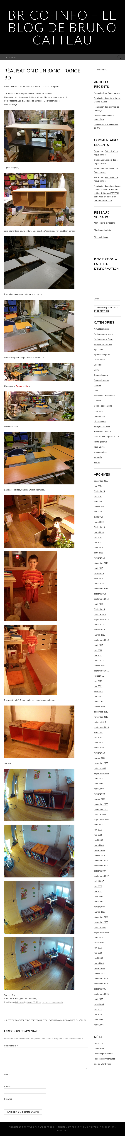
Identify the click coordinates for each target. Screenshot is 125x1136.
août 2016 (98, 553)
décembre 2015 (101, 563)
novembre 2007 (101, 866)
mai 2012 (98, 655)
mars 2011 (99, 696)
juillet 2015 (99, 573)
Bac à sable (99, 360)
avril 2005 (98, 1019)
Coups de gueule (101, 380)
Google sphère (22, 386)
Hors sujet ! (99, 411)
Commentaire (11, 1046)
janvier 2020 (99, 506)
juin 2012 (98, 650)
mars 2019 (99, 522)
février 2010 (99, 753)
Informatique (99, 416)
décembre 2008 (101, 804)
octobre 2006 (100, 927)
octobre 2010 (100, 722)
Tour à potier (99, 447)
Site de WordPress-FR (104, 1064)
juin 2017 (98, 537)
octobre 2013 (100, 614)
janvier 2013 (99, 635)
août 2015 (98, 568)
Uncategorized (100, 452)
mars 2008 (99, 845)
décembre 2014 (101, 589)
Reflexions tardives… (103, 431)
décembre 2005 (101, 978)
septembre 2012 (101, 640)
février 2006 (99, 968)
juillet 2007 (99, 881)
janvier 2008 (99, 855)
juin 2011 (98, 681)
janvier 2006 (99, 973)
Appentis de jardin (102, 354)
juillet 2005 (99, 1004)
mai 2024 (98, 486)
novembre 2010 (101, 717)
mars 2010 (99, 748)
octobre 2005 (100, 989)
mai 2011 (98, 686)
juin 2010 (98, 737)
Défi (96, 390)
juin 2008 (98, 830)
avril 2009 (98, 783)
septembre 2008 (101, 819)
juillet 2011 (99, 676)
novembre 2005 (101, 984)
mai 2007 (98, 891)
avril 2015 (98, 578)
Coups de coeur (101, 375)
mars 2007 (99, 901)
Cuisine (97, 385)
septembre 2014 (101, 599)
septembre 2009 (101, 773)
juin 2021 (98, 496)
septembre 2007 (101, 876)
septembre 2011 (101, 671)
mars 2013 (99, 624)
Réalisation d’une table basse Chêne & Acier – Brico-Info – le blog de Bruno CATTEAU (107, 189)
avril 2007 (98, 896)
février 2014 (99, 609)
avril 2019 (98, 517)
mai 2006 (98, 953)
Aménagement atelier (103, 334)
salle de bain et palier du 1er (107, 436)
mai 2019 (98, 512)
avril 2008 (98, 840)
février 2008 (99, 850)
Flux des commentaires (104, 1059)
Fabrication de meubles (104, 395)
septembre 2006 (101, 932)
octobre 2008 (100, 814)
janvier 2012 (99, 665)
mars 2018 (99, 532)
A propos (11, 57)
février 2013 (99, 630)
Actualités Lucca (101, 329)
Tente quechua (100, 442)
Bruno (97, 151)
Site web (8, 1099)
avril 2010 (98, 742)
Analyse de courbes (103, 344)
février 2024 (99, 491)
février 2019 (99, 527)
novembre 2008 (101, 809)
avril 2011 (98, 691)
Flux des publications (103, 1054)
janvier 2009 (99, 799)
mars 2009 (99, 789)
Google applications (103, 406)
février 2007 (99, 907)
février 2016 (99, 558)
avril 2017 (98, 547)
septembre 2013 (101, 619)
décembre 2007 (101, 860)
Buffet (96, 370)
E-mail (7, 1086)
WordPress (47, 1127)
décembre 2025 (101, 481)
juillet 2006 (99, 943)
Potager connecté (102, 426)
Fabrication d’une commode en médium (68, 1020)
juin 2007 (98, 886)
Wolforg (62, 1130)
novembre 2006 (101, 922)
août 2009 (98, 778)
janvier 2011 (99, 707)
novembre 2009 (101, 763)
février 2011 (99, 701)
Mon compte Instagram (104, 223)
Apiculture (98, 349)
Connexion (99, 1048)
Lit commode (100, 421)
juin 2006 (98, 948)
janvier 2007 (99, 912)
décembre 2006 (101, 917)
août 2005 (98, 999)
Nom (7, 1074)
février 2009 (99, 794)
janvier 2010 (99, 758)
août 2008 (98, 825)
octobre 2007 (100, 871)
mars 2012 (99, 660)
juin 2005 (98, 1009)
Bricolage (19, 1002)
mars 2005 (99, 1025)
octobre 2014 (100, 594)
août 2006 (98, 937)
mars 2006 (99, 963)
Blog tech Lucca (101, 237)
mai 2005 (98, 1014)
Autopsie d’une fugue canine (107, 93)
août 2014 (98, 604)
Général (97, 401)
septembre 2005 (101, 994)
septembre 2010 (101, 727)
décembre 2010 (101, 712)
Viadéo (97, 462)
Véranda (98, 457)
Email (96, 299)
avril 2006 (98, 958)
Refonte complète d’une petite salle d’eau (26, 1020)
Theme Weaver (89, 1127)
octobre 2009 (100, 768)
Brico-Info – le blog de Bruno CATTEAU (62, 27)
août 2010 (98, 732)
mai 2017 (98, 542)
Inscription (98, 1043)
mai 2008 (98, 835)
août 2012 (98, 645)
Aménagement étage (103, 339)
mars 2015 (99, 583)
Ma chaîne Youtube (102, 230)
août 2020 (98, 501)
